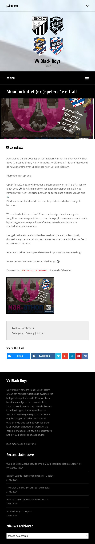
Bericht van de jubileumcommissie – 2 (27, 499)
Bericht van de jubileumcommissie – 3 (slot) (30, 475)
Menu (10, 77)
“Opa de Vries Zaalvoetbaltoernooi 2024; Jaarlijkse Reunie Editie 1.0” (43, 463)
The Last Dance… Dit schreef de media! (28, 487)
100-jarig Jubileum (34, 333)
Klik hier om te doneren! (34, 270)
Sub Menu (12, 6)
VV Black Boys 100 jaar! (19, 511)
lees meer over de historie (21, 443)
